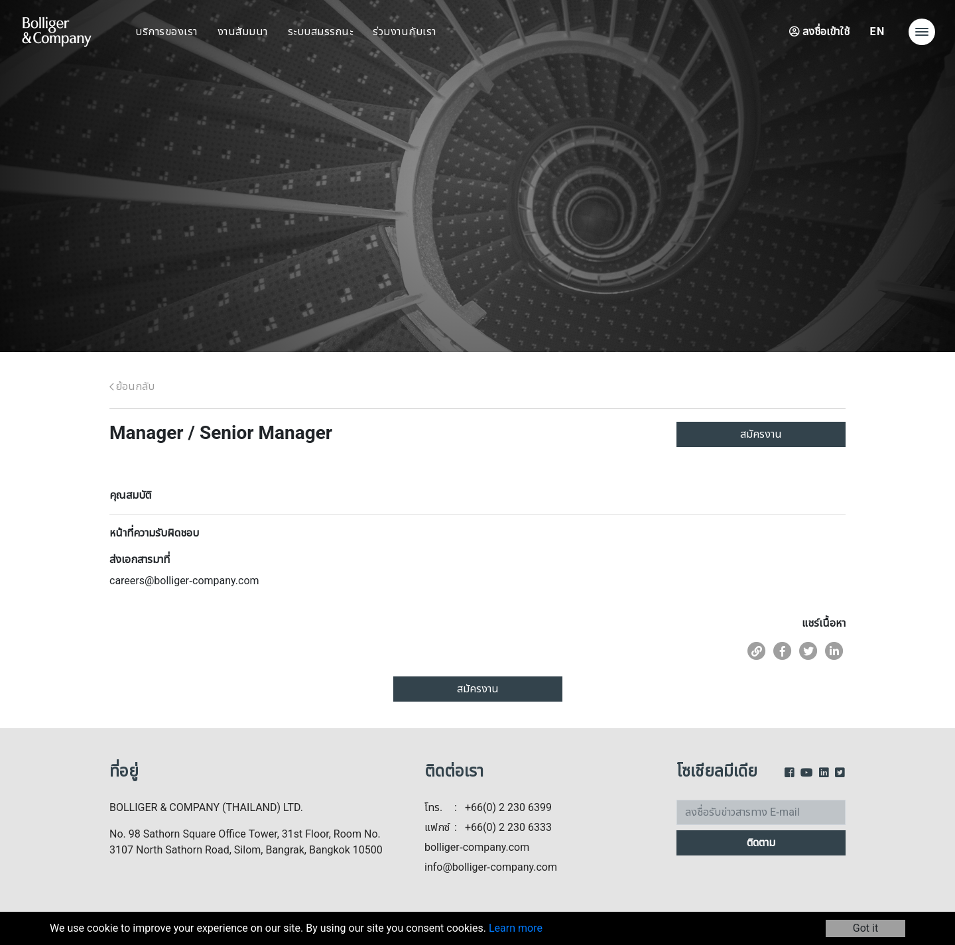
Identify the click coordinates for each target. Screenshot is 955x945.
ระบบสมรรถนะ (320, 32)
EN (877, 32)
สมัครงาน (761, 434)
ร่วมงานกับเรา (404, 32)
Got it (865, 928)
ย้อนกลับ (132, 387)
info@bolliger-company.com (490, 867)
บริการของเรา (166, 32)
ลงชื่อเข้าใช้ (819, 32)
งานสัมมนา (243, 32)
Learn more (515, 928)
